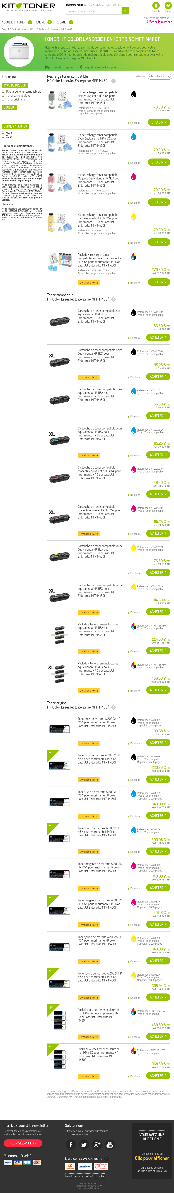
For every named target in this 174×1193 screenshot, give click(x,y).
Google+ (97, 1144)
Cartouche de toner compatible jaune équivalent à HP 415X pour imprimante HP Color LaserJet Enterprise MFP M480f (100, 590)
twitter (84, 1144)
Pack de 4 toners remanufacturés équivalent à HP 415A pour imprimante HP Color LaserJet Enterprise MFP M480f (98, 629)
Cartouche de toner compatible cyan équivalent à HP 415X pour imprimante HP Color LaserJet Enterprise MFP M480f (100, 433)
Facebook (71, 1144)
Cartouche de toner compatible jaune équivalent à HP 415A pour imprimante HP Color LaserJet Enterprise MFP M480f (100, 551)
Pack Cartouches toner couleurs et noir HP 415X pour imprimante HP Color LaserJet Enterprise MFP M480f (98, 1054)
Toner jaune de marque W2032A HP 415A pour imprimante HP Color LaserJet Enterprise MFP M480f (100, 940)
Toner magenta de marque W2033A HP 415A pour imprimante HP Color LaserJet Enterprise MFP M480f (100, 867)
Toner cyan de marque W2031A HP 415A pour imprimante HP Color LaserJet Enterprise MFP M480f (99, 795)
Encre (41, 22)
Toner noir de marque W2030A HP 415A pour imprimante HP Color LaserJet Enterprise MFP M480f (99, 722)
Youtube (110, 1144)
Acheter (156, 337)
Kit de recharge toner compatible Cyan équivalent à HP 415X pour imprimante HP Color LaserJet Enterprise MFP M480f (97, 140)
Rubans (61, 22)
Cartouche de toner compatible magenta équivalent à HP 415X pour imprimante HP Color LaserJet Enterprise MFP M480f (99, 512)
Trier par (140, 76)
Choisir (157, 122)
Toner (21, 22)
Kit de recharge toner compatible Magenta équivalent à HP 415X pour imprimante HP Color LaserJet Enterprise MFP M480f (99, 180)
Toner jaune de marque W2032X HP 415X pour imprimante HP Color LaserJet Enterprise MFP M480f (100, 977)
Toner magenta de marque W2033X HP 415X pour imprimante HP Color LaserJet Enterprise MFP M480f (100, 903)
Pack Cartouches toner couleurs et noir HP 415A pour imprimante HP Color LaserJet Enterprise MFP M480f (98, 1015)
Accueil (7, 22)
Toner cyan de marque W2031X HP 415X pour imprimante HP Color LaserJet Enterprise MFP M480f (99, 831)
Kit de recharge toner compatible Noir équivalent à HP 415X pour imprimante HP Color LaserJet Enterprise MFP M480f (97, 97)
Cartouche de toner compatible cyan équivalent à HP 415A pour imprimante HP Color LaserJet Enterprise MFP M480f (100, 394)
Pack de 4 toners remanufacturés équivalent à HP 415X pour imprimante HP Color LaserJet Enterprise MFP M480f (98, 668)
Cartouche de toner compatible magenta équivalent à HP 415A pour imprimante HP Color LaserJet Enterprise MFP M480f (99, 472)
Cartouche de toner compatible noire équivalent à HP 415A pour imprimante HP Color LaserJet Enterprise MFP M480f (100, 316)
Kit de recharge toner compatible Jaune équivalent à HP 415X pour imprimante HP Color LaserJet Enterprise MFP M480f (98, 220)
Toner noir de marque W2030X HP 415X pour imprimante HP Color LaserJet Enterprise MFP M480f (99, 758)
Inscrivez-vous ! (21, 1143)
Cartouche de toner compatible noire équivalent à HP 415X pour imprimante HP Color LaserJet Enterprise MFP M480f (100, 355)
